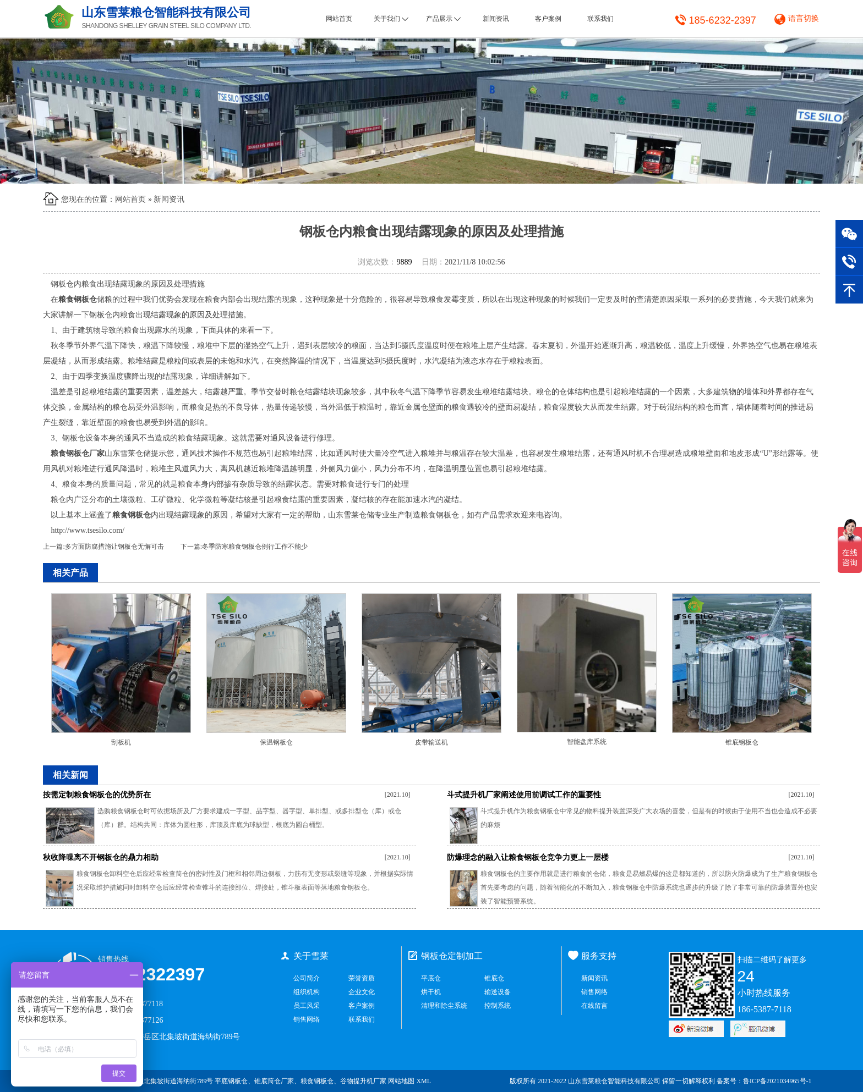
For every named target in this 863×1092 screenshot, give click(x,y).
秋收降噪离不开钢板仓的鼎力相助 (101, 857)
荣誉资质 (361, 978)
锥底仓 (494, 978)
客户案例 (548, 19)
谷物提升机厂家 (363, 1081)
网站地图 (401, 1081)
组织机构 (306, 992)
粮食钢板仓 (317, 1081)
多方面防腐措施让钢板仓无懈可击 (114, 546)
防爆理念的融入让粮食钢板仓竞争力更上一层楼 (528, 857)
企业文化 (361, 992)
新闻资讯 (496, 19)
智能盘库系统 (587, 742)
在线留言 (594, 1006)
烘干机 (431, 992)
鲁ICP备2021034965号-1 (777, 1081)
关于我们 (391, 19)
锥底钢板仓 (741, 742)
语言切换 (803, 18)
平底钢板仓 (231, 1081)
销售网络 (306, 1019)
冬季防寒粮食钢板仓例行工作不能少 (255, 546)
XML (423, 1081)
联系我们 (600, 19)
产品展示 (443, 19)
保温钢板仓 (276, 742)
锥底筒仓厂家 (274, 1081)
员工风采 (306, 1006)
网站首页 (339, 19)
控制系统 (497, 1006)
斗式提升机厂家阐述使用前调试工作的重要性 (524, 795)
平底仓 (431, 978)
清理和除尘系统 (444, 1006)
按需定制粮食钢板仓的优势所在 (97, 795)
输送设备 (497, 992)
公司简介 (306, 978)
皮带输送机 (431, 742)
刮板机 (121, 742)
